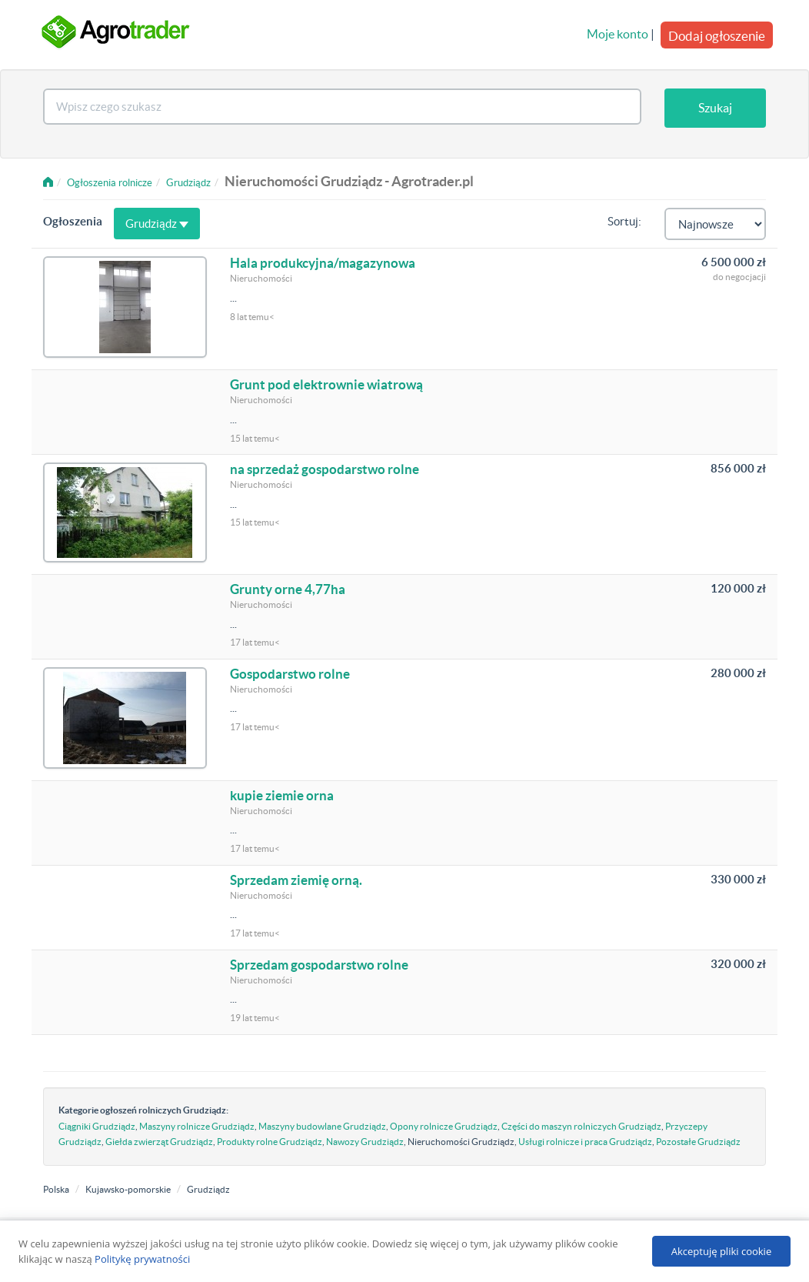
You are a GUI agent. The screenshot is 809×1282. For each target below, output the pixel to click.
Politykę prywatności (142, 1259)
